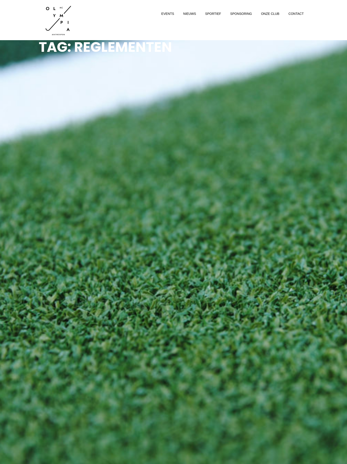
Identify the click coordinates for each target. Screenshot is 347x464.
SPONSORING (241, 14)
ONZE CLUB (270, 14)
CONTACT (296, 14)
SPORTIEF (213, 14)
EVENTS (167, 14)
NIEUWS (189, 14)
